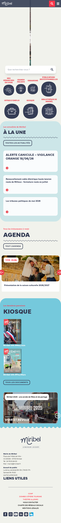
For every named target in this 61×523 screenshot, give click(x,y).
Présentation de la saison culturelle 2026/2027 (26, 285)
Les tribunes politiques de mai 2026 (23, 201)
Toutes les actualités (17, 143)
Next (57, 415)
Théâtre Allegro (30, 499)
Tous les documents (16, 382)
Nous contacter (30, 502)
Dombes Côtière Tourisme (30, 496)
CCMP (30, 494)
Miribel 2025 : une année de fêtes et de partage (27, 397)
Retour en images (30, 38)
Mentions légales (30, 508)
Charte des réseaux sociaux (30, 505)
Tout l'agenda (13, 246)
